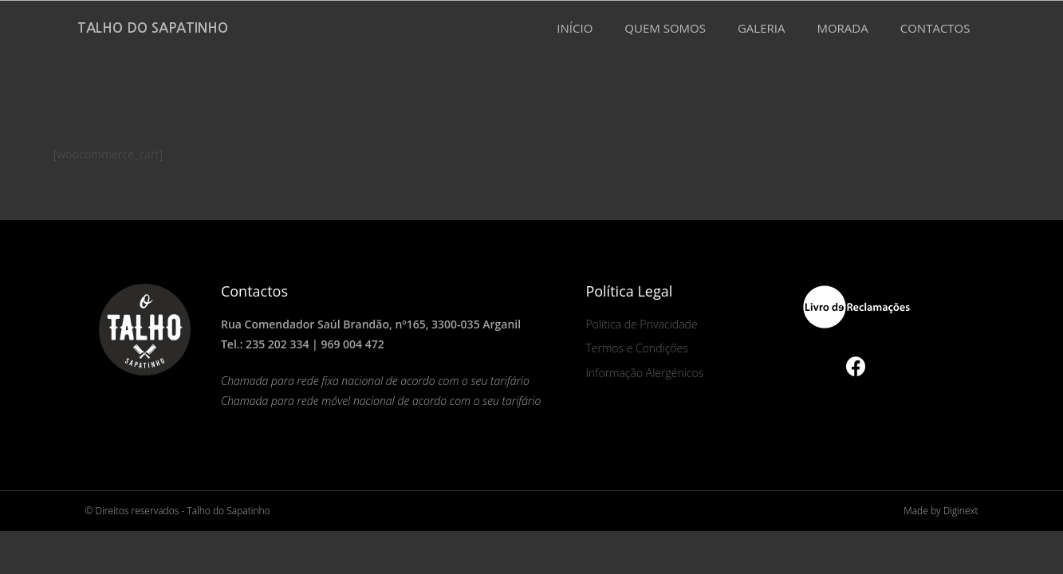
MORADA (842, 28)
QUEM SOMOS (665, 28)
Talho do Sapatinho (152, 28)
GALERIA (761, 28)
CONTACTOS (935, 28)
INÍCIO (575, 28)
